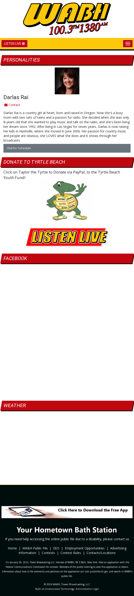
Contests (48, 553)
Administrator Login (87, 588)
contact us (121, 539)
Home (12, 548)
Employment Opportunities (85, 548)
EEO (56, 548)
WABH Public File (35, 548)
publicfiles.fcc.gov (99, 571)
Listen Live (14, 43)
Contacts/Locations (101, 553)
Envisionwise (52, 588)
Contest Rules (70, 553)
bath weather (67, 463)
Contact (12, 105)
